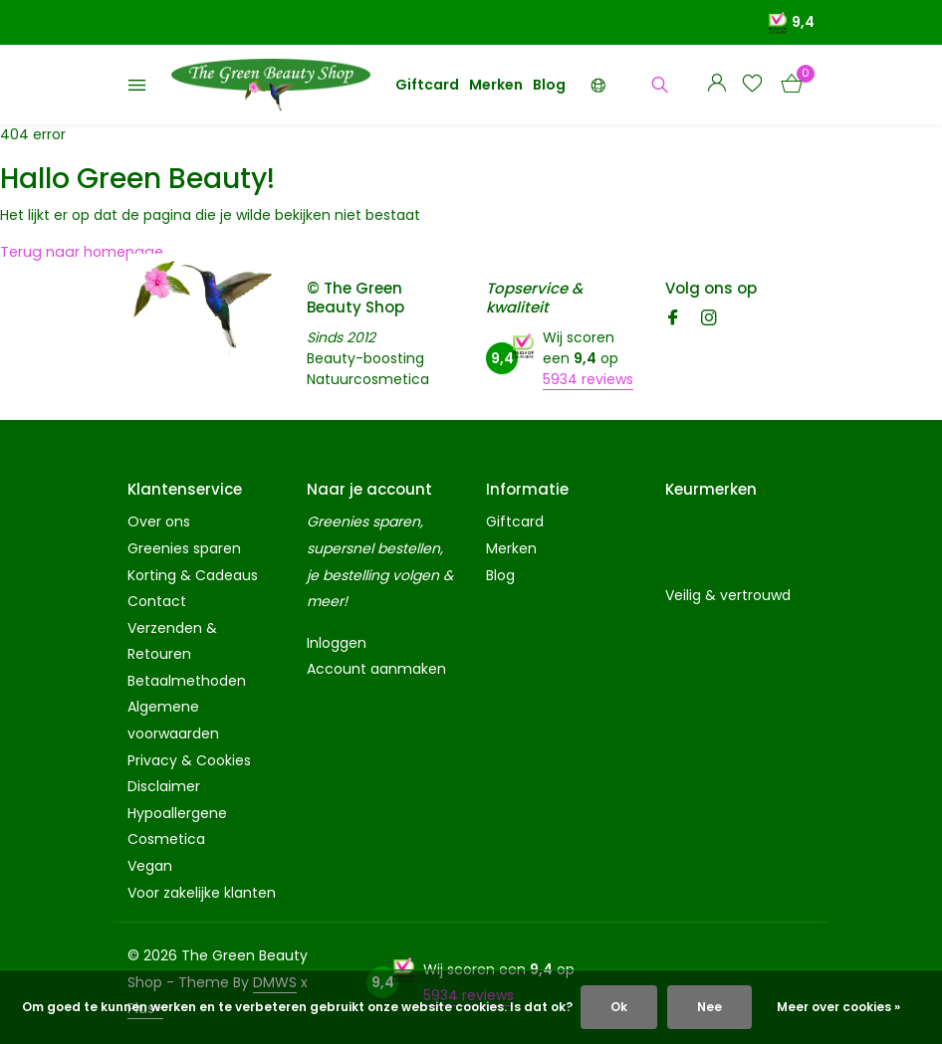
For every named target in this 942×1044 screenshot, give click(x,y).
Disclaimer (163, 786)
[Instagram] (709, 319)
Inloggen (336, 643)
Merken (496, 85)
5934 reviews (588, 379)
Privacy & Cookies (189, 760)
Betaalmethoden (186, 681)
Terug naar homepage (79, 252)
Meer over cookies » (838, 1006)
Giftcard (427, 85)
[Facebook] (673, 319)
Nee (709, 1006)
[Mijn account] (716, 85)
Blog (549, 85)
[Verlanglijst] (752, 85)
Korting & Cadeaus (192, 575)
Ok (618, 1006)
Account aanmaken (376, 669)
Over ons (158, 521)
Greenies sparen (184, 548)
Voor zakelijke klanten (201, 893)
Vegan (149, 866)
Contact (156, 601)
